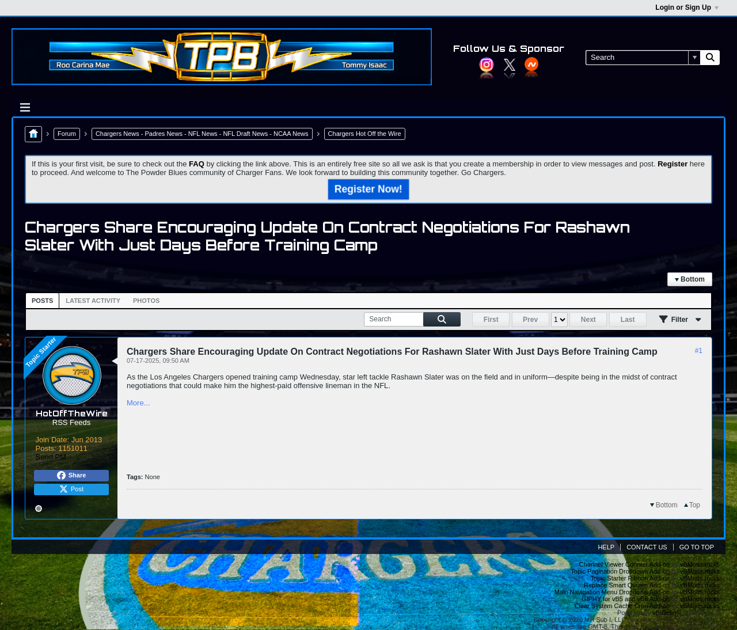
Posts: (46, 448)
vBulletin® (666, 612)
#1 (698, 351)
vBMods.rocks (700, 564)
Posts (42, 300)
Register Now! (368, 189)
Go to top (696, 547)
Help (606, 547)
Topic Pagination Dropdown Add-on (620, 571)
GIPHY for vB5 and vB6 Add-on (626, 598)
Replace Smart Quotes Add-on (627, 585)
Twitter (509, 64)
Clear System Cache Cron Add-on (622, 605)
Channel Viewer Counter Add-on (624, 564)
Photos (146, 300)
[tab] (42, 301)
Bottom (690, 279)
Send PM (51, 457)
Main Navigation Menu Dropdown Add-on (612, 592)
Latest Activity (93, 300)
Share (71, 475)
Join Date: (53, 439)
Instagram (486, 64)
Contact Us (646, 547)
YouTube (531, 64)
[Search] (643, 57)
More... (138, 403)
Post (71, 489)
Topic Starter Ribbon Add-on (630, 578)
